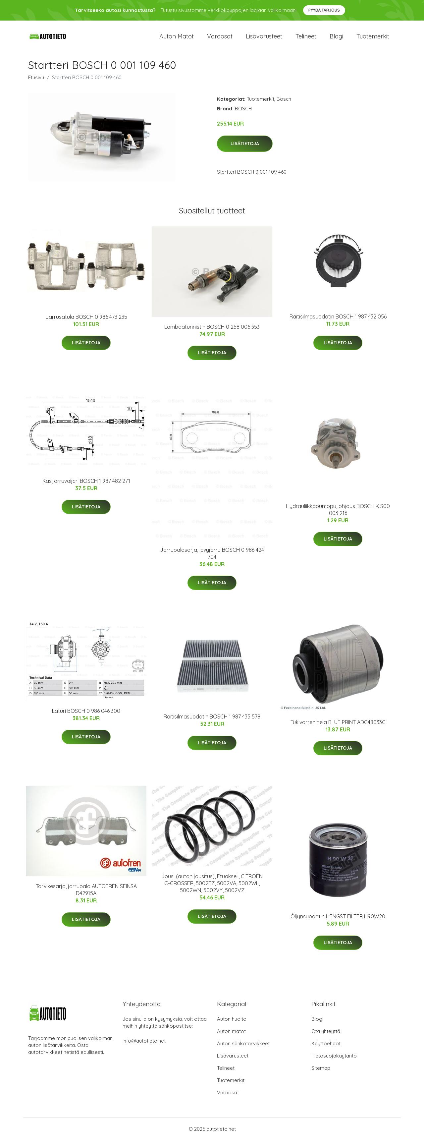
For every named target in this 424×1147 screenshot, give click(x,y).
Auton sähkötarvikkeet (243, 1050)
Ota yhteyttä (325, 1038)
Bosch (284, 105)
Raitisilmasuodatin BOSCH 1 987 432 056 (338, 323)
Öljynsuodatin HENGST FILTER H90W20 (338, 923)
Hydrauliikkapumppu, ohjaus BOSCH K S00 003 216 (338, 516)
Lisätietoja (245, 150)
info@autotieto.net (144, 1047)
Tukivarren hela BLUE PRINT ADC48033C (338, 728)
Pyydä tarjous (324, 10)
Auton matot (176, 39)
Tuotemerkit (372, 39)
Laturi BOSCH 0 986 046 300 (86, 717)
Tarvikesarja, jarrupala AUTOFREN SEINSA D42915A (86, 896)
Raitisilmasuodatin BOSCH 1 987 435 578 (212, 723)
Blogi (336, 39)
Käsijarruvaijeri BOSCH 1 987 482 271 (86, 487)
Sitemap (320, 1074)
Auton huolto (231, 1025)
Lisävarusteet (264, 39)
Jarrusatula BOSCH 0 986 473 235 (86, 323)
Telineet (305, 39)
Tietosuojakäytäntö (334, 1062)
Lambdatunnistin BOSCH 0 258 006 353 (212, 333)
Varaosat (220, 39)
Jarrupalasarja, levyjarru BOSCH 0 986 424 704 (212, 560)
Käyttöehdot (326, 1050)
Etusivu (36, 84)
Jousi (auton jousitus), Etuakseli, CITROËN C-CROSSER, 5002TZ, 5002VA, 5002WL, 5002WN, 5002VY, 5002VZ (212, 890)
